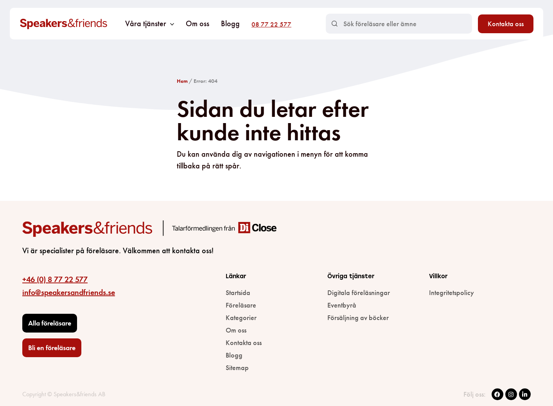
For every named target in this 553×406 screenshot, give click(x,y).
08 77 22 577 (271, 24)
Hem (182, 80)
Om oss (197, 23)
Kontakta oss (506, 23)
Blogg (230, 23)
